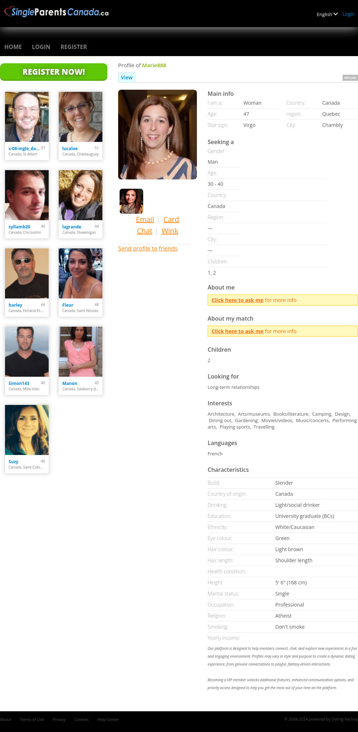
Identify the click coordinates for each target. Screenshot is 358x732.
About (5, 719)
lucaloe (70, 148)
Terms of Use (32, 719)
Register (74, 47)
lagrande (71, 227)
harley (15, 305)
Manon (69, 383)
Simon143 (19, 383)
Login (348, 14)
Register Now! (54, 71)
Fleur (67, 305)
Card (171, 219)
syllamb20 (19, 227)
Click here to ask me (237, 300)
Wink (169, 231)
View (126, 77)
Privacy (59, 719)
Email (145, 219)
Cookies (81, 719)
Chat (144, 231)
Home (13, 47)
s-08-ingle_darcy (25, 148)
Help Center (108, 719)
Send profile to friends (148, 248)
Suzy (13, 462)
